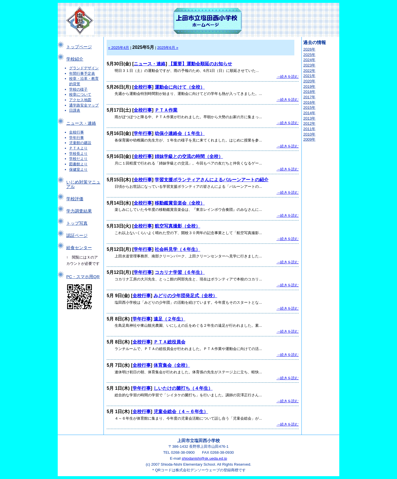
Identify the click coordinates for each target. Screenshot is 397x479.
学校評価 (74, 199)
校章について (80, 94)
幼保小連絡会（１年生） (180, 133)
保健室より (78, 169)
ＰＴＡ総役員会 (169, 342)
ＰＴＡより (78, 148)
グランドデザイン (84, 68)
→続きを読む (287, 76)
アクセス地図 (80, 100)
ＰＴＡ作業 (166, 110)
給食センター (79, 247)
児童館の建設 (80, 143)
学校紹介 (74, 59)
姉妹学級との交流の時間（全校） (189, 156)
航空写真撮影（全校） (177, 226)
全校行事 (76, 132)
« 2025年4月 (118, 47)
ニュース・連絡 (81, 123)
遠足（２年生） (169, 318)
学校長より (78, 153)
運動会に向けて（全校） (180, 87)
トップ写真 (77, 223)
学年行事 (76, 138)
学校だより (78, 159)
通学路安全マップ (84, 105)
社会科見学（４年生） (177, 249)
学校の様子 (78, 89)
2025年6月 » (167, 47)
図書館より (78, 164)
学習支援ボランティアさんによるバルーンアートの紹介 (211, 179)
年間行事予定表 (82, 73)
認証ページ (77, 235)
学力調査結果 (79, 211)
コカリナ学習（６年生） (180, 272)
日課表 (74, 110)
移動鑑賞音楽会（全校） (180, 203)
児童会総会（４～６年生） (181, 411)
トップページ (79, 47)
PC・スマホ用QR (83, 276)
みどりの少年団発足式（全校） (185, 295)
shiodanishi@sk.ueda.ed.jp (204, 458)
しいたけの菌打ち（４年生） (183, 388)
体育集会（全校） (172, 365)
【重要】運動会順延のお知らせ (200, 63)
